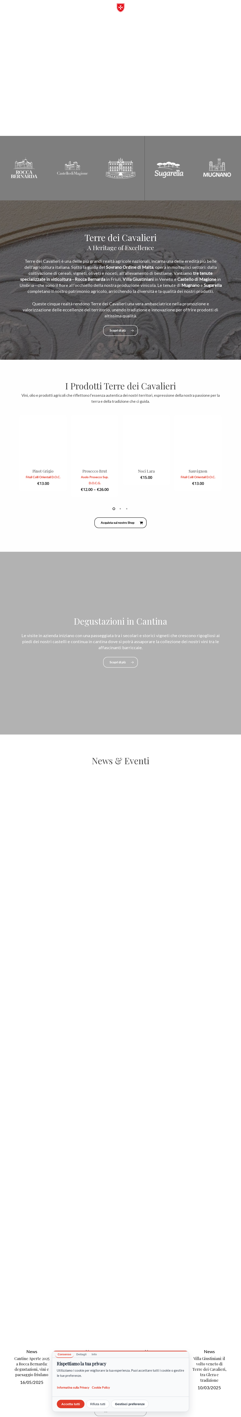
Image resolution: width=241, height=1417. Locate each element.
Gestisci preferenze (130, 1404)
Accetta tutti (70, 1404)
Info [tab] (94, 1354)
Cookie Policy (101, 1387)
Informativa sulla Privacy (73, 1387)
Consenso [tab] (64, 1354)
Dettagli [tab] (81, 1354)
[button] (219, 11)
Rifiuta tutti (97, 1404)
